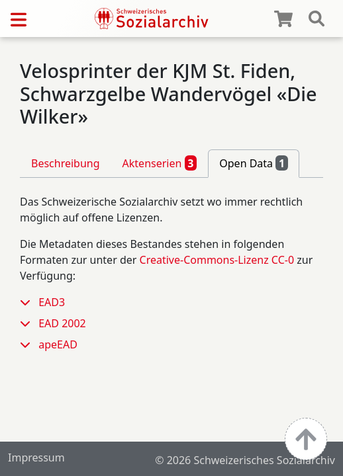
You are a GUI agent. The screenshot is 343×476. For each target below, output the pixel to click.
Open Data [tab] (253, 162)
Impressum (36, 457)
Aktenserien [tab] (159, 162)
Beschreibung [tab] (65, 163)
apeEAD (57, 344)
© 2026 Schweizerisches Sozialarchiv (245, 460)
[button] (29, 302)
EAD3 (51, 302)
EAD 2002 (62, 323)
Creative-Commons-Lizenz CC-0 (217, 260)
